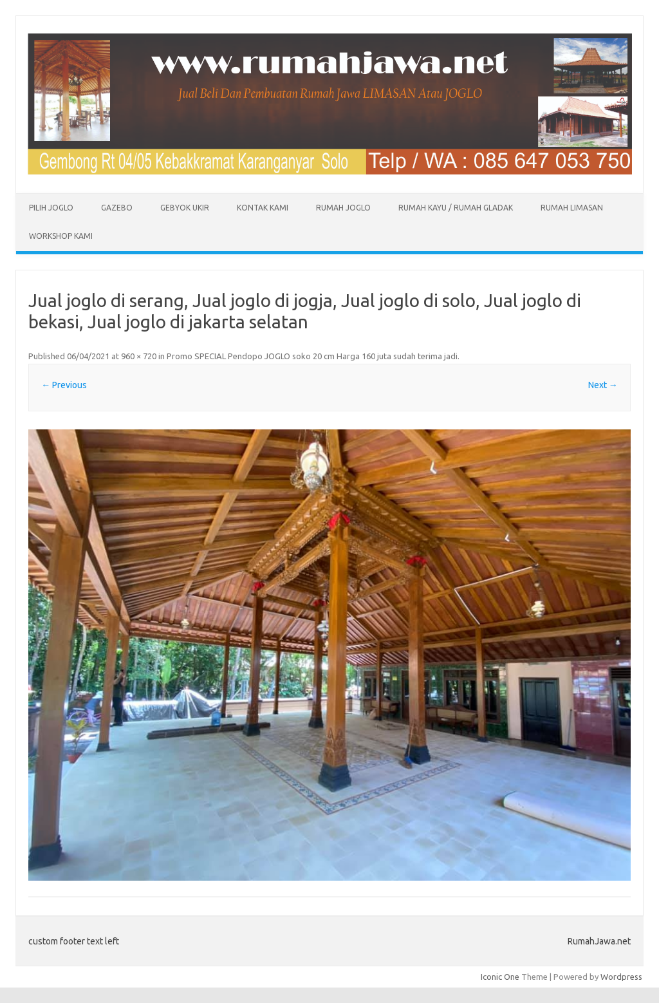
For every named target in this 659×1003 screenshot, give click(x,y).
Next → (603, 385)
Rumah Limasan (572, 207)
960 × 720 (138, 356)
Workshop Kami (61, 236)
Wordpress (621, 976)
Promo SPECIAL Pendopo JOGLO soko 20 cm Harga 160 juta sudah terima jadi (312, 356)
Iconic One (500, 976)
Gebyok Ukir (184, 207)
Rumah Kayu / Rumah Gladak (455, 207)
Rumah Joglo (343, 207)
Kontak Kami (262, 207)
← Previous (64, 385)
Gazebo (117, 207)
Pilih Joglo (51, 207)
